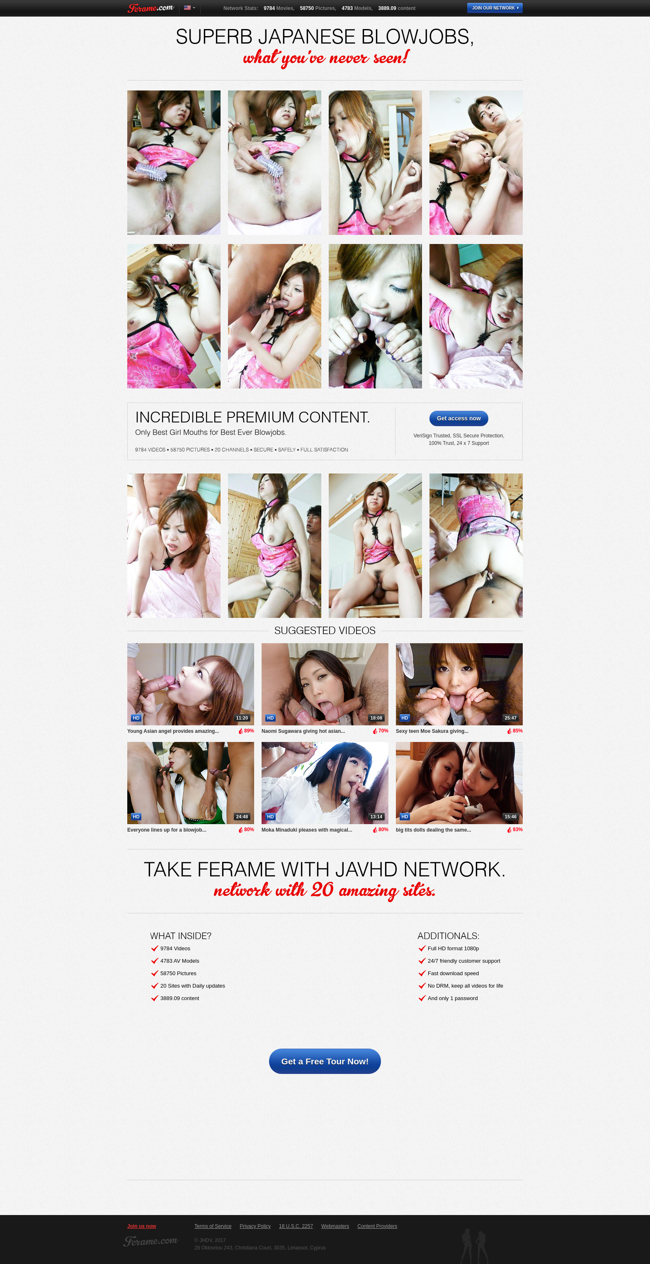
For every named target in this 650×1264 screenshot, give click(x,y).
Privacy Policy (255, 1226)
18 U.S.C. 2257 (296, 1226)
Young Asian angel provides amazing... (173, 731)
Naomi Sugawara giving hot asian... (303, 731)
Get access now (459, 418)
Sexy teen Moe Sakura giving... (432, 731)
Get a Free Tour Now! (325, 1061)
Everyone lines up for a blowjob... (166, 830)
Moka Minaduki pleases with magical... (307, 830)
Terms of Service (212, 1226)
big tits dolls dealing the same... (433, 830)
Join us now (141, 1226)
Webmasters (335, 1226)
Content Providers (377, 1226)
